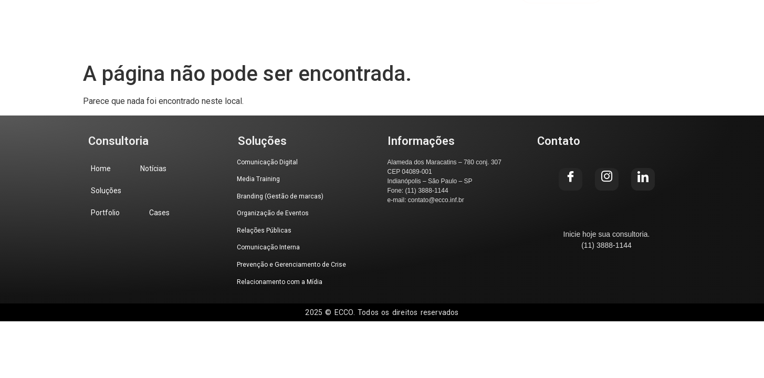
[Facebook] (652, 22)
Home (152, 21)
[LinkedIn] (726, 22)
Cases (422, 21)
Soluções (285, 21)
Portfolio (357, 21)
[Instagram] (689, 22)
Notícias (215, 21)
